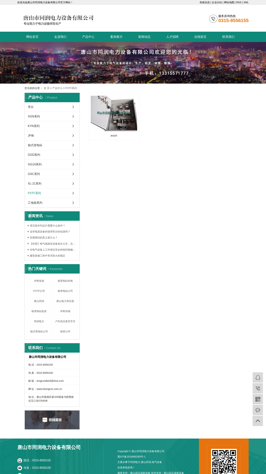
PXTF (112, 133)
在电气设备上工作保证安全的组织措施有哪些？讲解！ (53, 249)
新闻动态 (144, 37)
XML (246, 2)
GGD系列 (34, 154)
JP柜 (31, 135)
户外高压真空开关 (65, 321)
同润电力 (39, 321)
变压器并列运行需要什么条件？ (47, 225)
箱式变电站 (35, 145)
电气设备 (157, 462)
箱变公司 (65, 331)
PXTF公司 (39, 290)
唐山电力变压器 (65, 301)
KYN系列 (34, 126)
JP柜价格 (65, 311)
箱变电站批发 (39, 311)
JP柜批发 (39, 280)
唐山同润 (39, 301)
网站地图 (229, 2)
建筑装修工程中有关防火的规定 (47, 255)
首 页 (47, 88)
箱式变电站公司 (39, 331)
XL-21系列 (34, 183)
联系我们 (228, 37)
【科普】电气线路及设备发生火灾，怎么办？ (53, 243)
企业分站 (217, 2)
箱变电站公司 (65, 290)
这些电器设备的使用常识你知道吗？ (50, 231)
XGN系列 (34, 116)
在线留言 (200, 37)
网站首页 (32, 37)
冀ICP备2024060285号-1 (131, 456)
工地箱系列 (35, 202)
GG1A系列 (35, 164)
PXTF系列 (71, 88)
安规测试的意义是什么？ (44, 237)
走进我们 (60, 37)
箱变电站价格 (65, 280)
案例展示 (116, 37)
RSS (238, 2)
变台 (31, 106)
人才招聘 (172, 37)
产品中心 (88, 37)
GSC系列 (34, 173)
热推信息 (205, 2)
